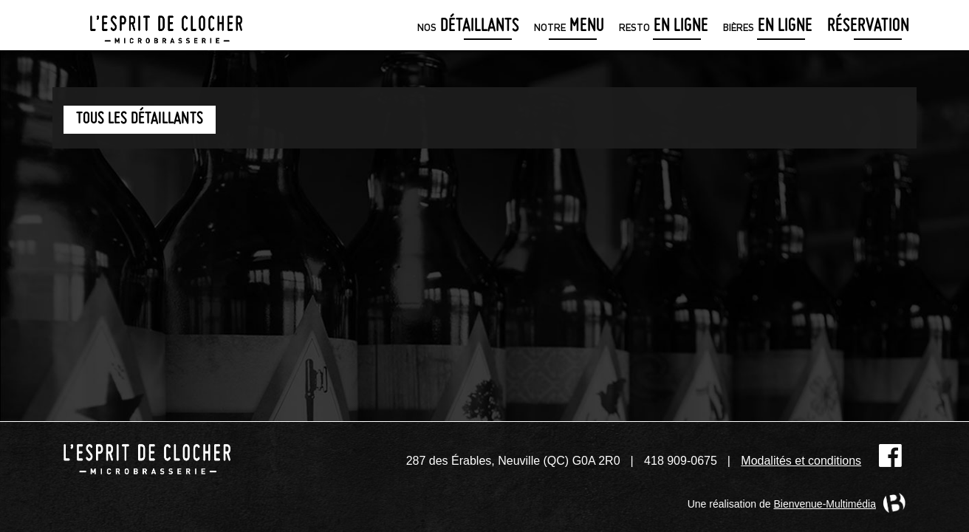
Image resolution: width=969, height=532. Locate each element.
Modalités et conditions (801, 460)
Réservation (868, 26)
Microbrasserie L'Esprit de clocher (166, 25)
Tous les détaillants (139, 119)
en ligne (663, 26)
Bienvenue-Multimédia (824, 504)
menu (569, 26)
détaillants (468, 26)
